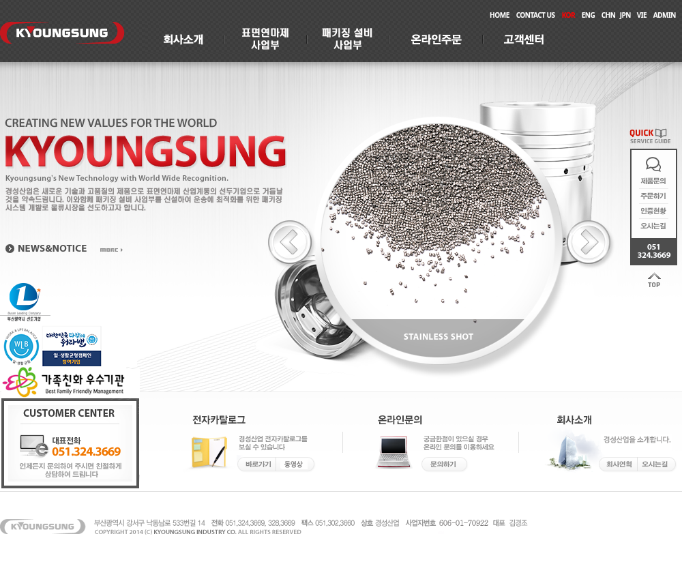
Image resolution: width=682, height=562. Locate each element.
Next (590, 244)
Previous (291, 244)
